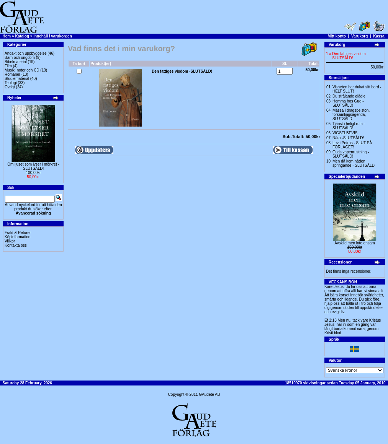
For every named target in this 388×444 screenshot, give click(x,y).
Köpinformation (17, 237)
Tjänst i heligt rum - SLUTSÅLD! (348, 126)
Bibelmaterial (16, 62)
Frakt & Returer (18, 233)
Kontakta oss (16, 245)
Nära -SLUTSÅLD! (348, 138)
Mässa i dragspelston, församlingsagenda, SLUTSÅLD (351, 114)
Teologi (11, 83)
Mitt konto (336, 36)
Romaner (12, 74)
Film (8, 66)
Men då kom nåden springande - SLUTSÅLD (353, 163)
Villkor (10, 241)
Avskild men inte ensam (354, 243)
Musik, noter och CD (22, 70)
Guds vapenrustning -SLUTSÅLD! (350, 154)
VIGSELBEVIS (345, 133)
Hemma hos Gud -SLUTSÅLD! (348, 103)
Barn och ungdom (20, 57)
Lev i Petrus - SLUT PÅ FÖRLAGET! (352, 145)
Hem (7, 36)
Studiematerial (17, 78)
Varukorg (359, 36)
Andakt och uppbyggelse (26, 53)
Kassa (378, 36)
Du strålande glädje (348, 96)
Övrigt (10, 87)
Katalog (22, 36)
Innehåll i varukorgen (52, 36)
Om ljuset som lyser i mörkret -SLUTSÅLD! (33, 166)
